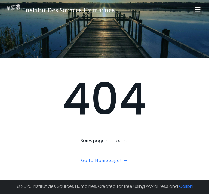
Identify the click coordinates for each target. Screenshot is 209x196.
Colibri (186, 186)
